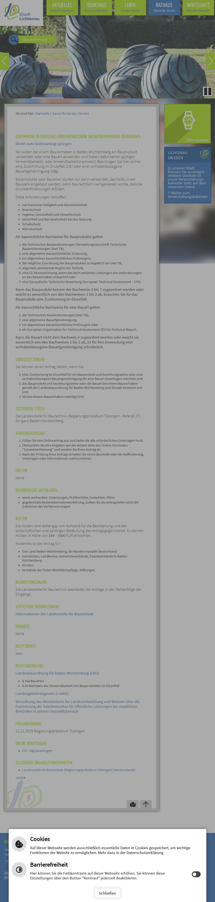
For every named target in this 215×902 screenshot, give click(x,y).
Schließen (107, 893)
